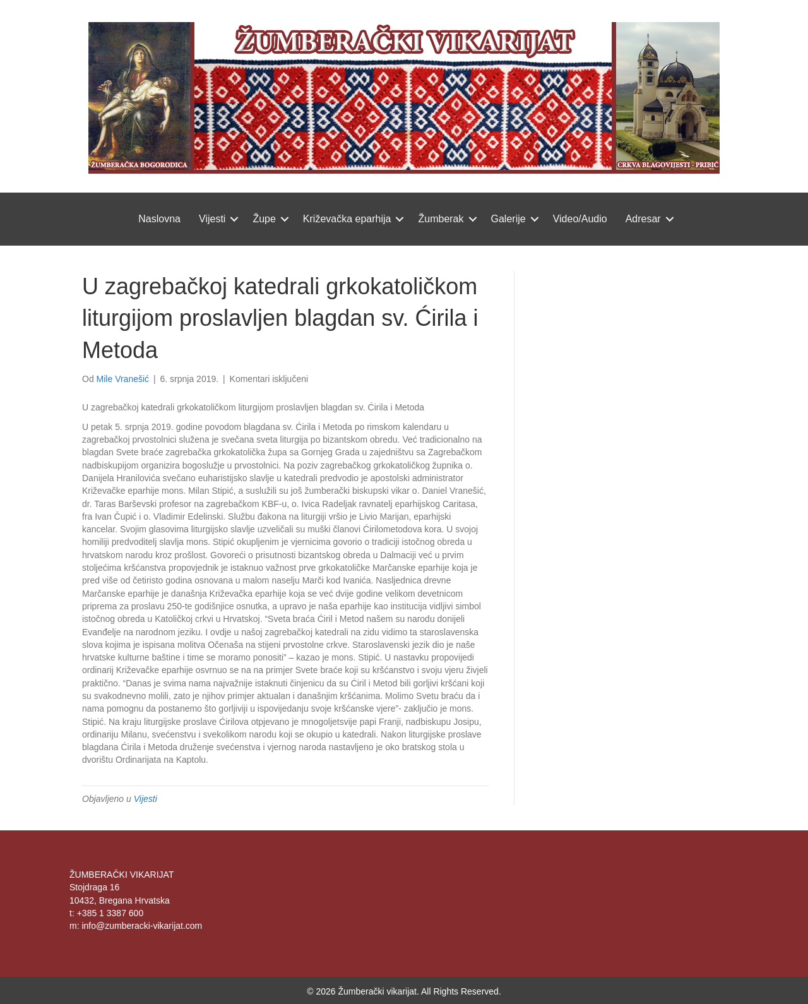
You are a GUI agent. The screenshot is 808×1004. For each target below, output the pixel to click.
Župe (263, 218)
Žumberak (440, 218)
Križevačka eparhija (347, 218)
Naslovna (159, 218)
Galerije (508, 218)
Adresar (643, 218)
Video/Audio (580, 218)
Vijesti (212, 218)
